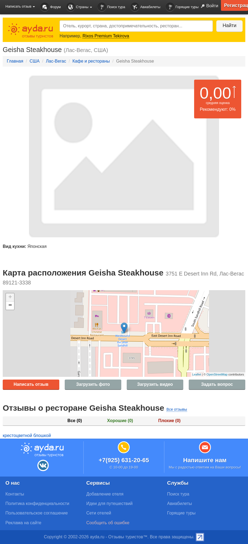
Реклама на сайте (23, 522)
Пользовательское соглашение (36, 513)
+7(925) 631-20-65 (124, 460)
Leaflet (196, 374)
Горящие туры (182, 7)
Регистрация (236, 5)
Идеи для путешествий (109, 503)
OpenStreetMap (217, 374)
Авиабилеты (145, 7)
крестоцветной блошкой (27, 435)
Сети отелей (98, 513)
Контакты (14, 494)
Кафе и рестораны (91, 61)
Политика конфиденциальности (37, 503)
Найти (229, 25)
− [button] (10, 306)
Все (74, 420)
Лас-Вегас (56, 61)
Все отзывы (177, 409)
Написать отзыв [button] (20, 6)
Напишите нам (205, 460)
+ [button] (10, 297)
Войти (208, 6)
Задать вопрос (217, 384)
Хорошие (120, 420)
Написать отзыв (31, 384)
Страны (79, 7)
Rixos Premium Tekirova (106, 36)
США (35, 61)
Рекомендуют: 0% (218, 109)
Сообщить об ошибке (107, 522)
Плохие (169, 420)
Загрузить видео (155, 384)
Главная (15, 61)
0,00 (215, 93)
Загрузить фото (93, 384)
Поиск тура (111, 7)
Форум (50, 7)
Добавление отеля (104, 494)
